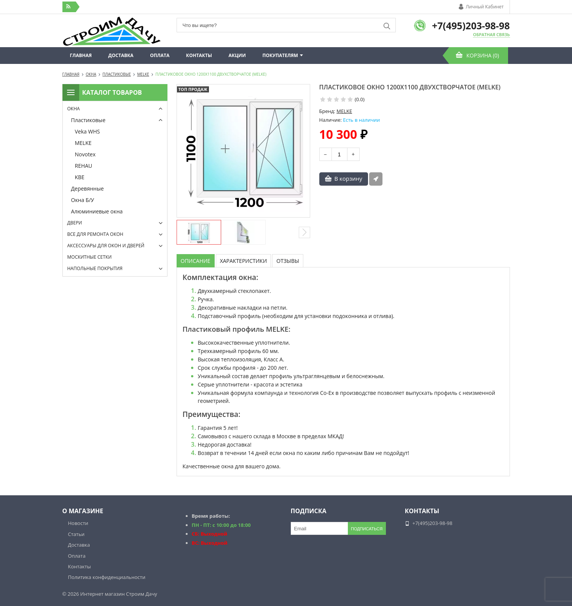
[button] (304, 232)
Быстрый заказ (375, 179)
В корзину (348, 178)
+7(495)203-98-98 (471, 25)
